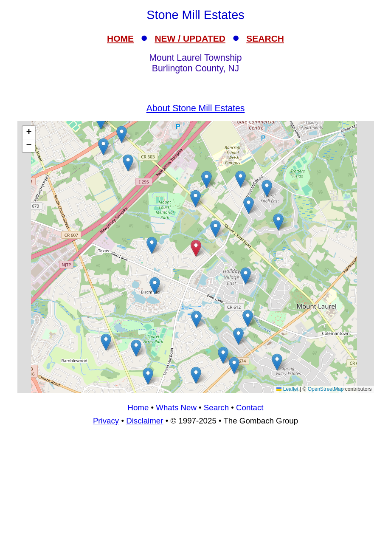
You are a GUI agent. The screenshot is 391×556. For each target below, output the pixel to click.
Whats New (176, 407)
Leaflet (287, 389)
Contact (249, 407)
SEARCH (265, 38)
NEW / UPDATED (190, 38)
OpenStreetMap (326, 389)
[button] (248, 205)
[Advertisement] (195, 494)
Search (216, 407)
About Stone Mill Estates (195, 108)
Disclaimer (144, 420)
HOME (120, 38)
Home (138, 407)
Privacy (106, 420)
